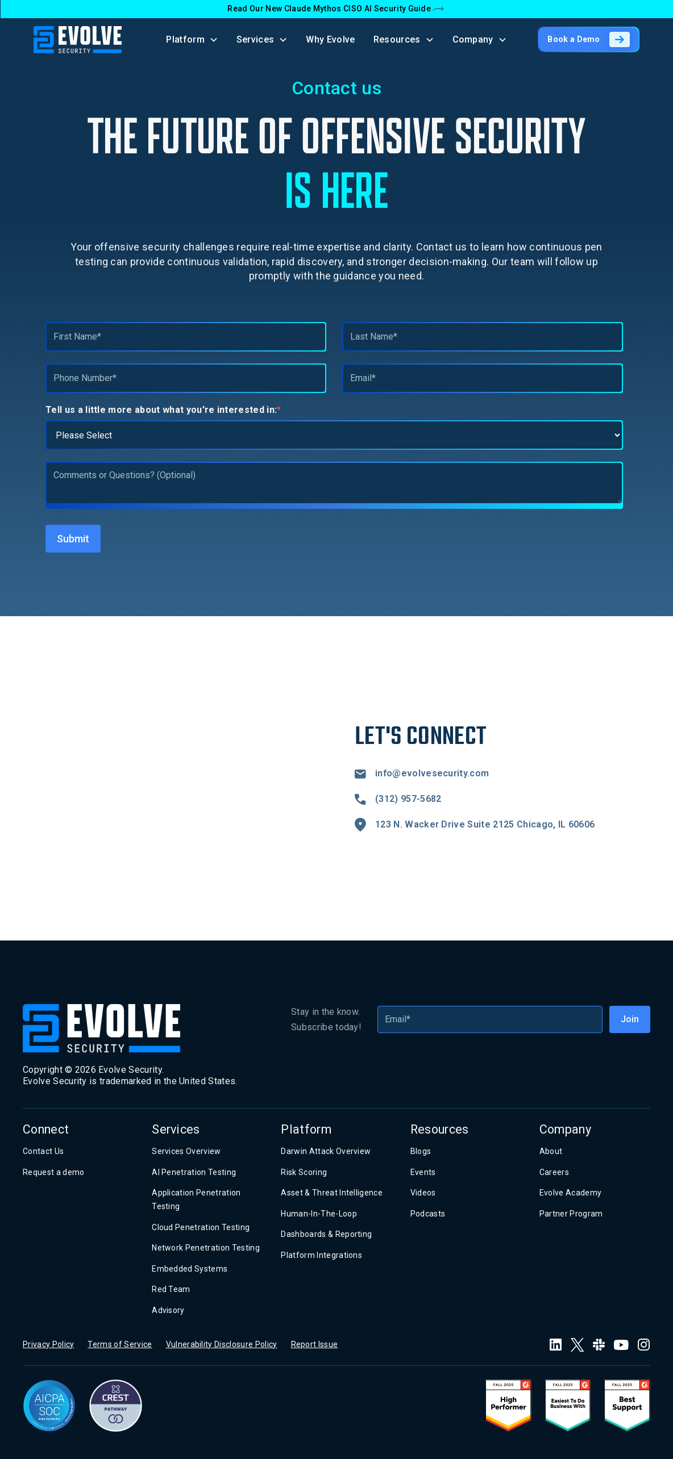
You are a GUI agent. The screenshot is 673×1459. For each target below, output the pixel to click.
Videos (423, 1192)
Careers (554, 1172)
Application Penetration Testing (196, 1199)
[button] (192, 39)
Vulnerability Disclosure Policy (221, 1344)
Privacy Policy (48, 1344)
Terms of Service (120, 1344)
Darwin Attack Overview (326, 1151)
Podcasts (428, 1213)
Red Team (171, 1289)
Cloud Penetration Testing (201, 1227)
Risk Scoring (304, 1172)
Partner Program (571, 1213)
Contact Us (43, 1151)
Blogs (420, 1151)
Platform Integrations (321, 1255)
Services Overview (186, 1151)
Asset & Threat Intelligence (332, 1192)
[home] (78, 39)
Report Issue (314, 1344)
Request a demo (53, 1172)
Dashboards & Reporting (326, 1234)
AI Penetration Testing (194, 1172)
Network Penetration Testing (206, 1247)
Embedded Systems (189, 1268)
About (551, 1151)
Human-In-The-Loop (318, 1213)
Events (423, 1172)
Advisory (168, 1310)
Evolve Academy (570, 1192)
